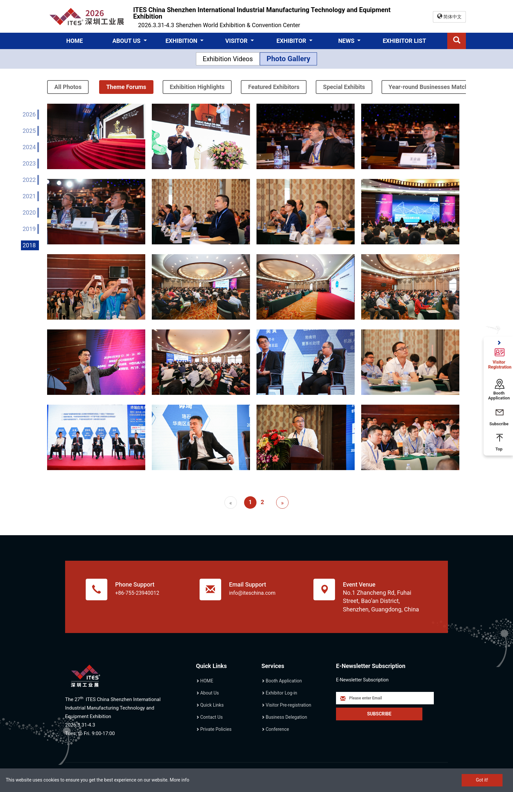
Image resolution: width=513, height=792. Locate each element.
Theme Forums (126, 86)
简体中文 (449, 16)
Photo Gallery (288, 59)
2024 (29, 147)
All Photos (67, 86)
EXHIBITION (182, 40)
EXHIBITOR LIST (404, 40)
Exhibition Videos (228, 59)
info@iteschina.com (252, 593)
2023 (29, 163)
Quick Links (212, 705)
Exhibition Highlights (197, 86)
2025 (29, 130)
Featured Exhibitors (273, 86)
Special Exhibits (344, 86)
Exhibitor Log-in (281, 692)
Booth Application (284, 680)
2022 (29, 179)
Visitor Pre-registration (288, 705)
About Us (209, 692)
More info (179, 780)
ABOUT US (127, 40)
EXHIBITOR (292, 40)
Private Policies (216, 729)
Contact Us (211, 717)
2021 (29, 196)
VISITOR (237, 40)
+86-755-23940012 (137, 593)
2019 (29, 228)
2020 (29, 212)
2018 (29, 245)
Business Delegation (286, 717)
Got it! (482, 780)
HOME (74, 40)
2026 (29, 114)
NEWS (347, 40)
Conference (277, 729)
